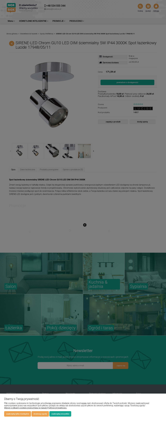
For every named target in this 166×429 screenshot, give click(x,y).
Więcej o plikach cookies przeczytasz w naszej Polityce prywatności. (35, 408)
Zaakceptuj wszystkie (60, 414)
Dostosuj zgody (40, 414)
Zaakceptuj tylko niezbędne (17, 414)
